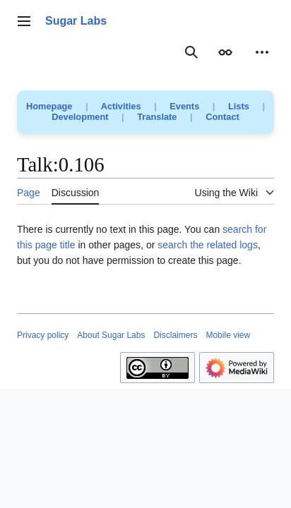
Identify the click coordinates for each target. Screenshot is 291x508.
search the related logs (208, 244)
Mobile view (228, 335)
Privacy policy (43, 335)
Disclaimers (175, 335)
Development (80, 116)
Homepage (49, 106)
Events (184, 106)
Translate (157, 116)
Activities (121, 106)
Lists (238, 106)
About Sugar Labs (111, 335)
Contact (222, 116)
